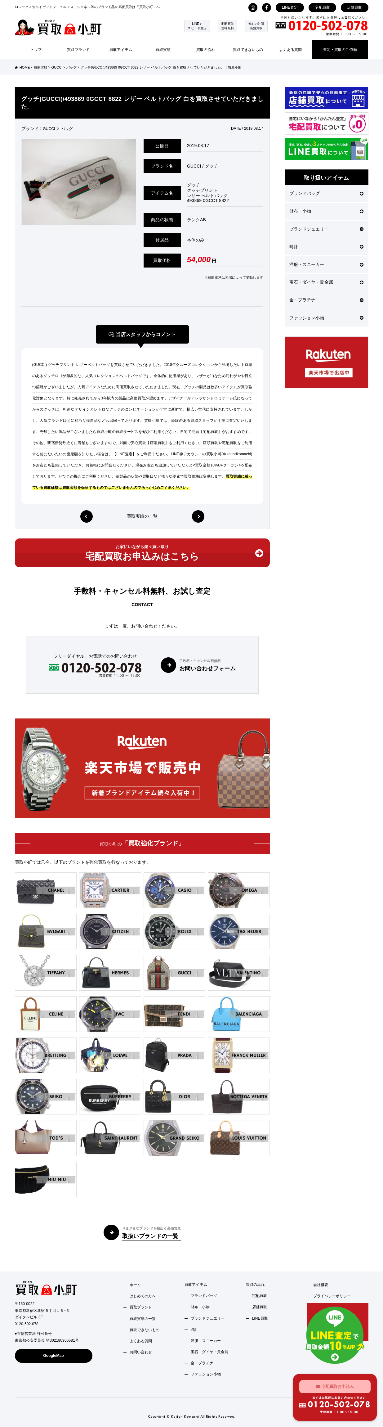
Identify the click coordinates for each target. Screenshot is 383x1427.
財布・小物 (326, 211)
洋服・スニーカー (326, 264)
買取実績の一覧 (142, 516)
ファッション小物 (326, 317)
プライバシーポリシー (332, 1296)
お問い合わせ (141, 1352)
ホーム (135, 1285)
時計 (326, 246)
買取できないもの (248, 49)
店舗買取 (354, 7)
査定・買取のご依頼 (340, 49)
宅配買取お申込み (335, 1386)
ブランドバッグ (326, 193)
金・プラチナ (326, 299)
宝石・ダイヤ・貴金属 (326, 282)
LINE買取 (260, 1318)
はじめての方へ (143, 1296)
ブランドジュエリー (326, 229)
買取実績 (163, 49)
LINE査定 (290, 7)
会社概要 (320, 1285)
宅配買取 (322, 7)
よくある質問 (290, 49)
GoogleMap (53, 1355)
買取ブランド (78, 49)
